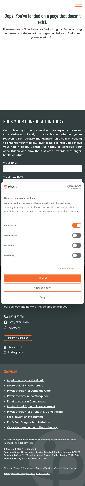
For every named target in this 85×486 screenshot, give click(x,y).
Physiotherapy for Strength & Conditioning (35, 412)
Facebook (13, 347)
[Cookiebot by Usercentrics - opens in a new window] (67, 187)
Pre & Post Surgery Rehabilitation (28, 422)
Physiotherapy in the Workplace (28, 396)
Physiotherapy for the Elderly (25, 380)
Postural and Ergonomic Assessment (31, 406)
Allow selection (42, 287)
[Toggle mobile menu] (78, 7)
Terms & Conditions (24, 468)
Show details (67, 268)
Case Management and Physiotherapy (32, 427)
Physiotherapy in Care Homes (26, 401)
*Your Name (10, 163)
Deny (42, 297)
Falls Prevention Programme (25, 417)
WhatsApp (12, 328)
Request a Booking (18, 338)
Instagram (13, 352)
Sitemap (8, 468)
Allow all (42, 278)
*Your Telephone (13, 176)
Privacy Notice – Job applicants (19, 473)
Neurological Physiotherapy (25, 385)
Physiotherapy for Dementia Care (29, 391)
